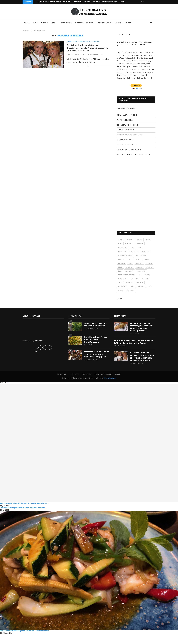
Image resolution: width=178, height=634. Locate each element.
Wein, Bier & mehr (104, 23)
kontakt (122, 2)
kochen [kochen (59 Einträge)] (149, 263)
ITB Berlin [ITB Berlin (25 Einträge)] (121, 263)
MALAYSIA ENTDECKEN (125, 130)
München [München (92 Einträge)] (149, 267)
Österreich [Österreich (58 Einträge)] (130, 290)
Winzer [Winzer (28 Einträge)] (120, 290)
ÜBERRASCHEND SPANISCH (127, 145)
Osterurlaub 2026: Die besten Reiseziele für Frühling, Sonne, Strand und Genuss (133, 341)
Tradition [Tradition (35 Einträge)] (140, 282)
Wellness (89, 23)
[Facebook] (141, 2)
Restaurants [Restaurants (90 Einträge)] (141, 271)
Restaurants (65, 23)
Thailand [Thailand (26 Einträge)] (145, 279)
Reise (34, 23)
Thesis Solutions (110, 378)
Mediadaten (77, 2)
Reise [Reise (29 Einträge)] (119, 271)
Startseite (26, 30)
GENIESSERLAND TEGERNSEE (127, 125)
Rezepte (44, 23)
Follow (119, 299)
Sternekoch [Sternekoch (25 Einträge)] (122, 279)
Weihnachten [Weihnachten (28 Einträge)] (122, 286)
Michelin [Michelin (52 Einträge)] (139, 267)
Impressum (86, 2)
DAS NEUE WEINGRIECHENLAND (129, 150)
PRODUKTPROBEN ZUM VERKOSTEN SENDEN (133, 155)
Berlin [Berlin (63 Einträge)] (148, 240)
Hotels (53, 23)
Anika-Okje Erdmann (76, 54)
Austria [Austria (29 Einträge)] (120, 240)
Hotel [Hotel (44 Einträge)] (130, 259)
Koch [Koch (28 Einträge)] (130, 263)
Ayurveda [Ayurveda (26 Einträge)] (130, 240)
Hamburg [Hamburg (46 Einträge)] (121, 259)
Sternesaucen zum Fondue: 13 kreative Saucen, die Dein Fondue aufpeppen (96, 354)
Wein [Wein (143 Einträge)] (132, 286)
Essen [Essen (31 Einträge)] (133, 248)
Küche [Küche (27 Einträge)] (120, 267)
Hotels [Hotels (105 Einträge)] (138, 259)
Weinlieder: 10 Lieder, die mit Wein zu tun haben (95, 324)
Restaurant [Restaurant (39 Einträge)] (129, 271)
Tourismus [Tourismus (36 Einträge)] (129, 282)
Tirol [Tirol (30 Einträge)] (120, 282)
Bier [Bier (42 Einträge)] (119, 244)
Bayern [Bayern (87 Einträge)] (139, 240)
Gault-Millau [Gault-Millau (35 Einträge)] (134, 251)
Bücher (118, 23)
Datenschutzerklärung (109, 2)
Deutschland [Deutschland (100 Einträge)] (122, 248)
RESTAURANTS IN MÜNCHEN (127, 115)
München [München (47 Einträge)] (129, 267)
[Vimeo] (143, 2)
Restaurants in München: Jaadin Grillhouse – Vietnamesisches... (25, 631)
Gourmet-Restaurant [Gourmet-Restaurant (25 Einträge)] (125, 255)
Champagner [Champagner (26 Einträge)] (129, 244)
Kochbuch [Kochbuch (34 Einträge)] (139, 263)
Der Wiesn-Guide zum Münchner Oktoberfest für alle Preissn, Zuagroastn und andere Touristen (87, 48)
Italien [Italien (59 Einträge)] (147, 259)
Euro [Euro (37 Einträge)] (140, 248)
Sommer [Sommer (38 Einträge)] (147, 275)
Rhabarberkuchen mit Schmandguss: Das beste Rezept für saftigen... (59, 2)
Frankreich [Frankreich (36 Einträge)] (122, 251)
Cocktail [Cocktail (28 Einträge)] (140, 244)
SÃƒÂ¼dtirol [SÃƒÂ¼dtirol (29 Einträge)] (134, 279)
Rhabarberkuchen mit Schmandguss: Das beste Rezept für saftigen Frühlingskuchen (141, 327)
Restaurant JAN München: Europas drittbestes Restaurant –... (24, 503)
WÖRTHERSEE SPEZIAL (125, 120)
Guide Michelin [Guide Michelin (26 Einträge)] (141, 255)
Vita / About (96, 2)
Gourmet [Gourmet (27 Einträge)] (145, 251)
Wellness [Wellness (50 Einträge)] (141, 286)
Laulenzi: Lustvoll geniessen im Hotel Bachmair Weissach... (23, 508)
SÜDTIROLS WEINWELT (125, 140)
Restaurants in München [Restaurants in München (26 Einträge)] (126, 275)
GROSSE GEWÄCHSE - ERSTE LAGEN (130, 135)
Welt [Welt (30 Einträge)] (149, 286)
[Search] (154, 23)
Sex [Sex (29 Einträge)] (140, 275)
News (26, 23)
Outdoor (78, 23)
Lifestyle (129, 23)
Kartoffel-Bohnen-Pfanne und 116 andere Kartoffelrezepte (95, 339)
